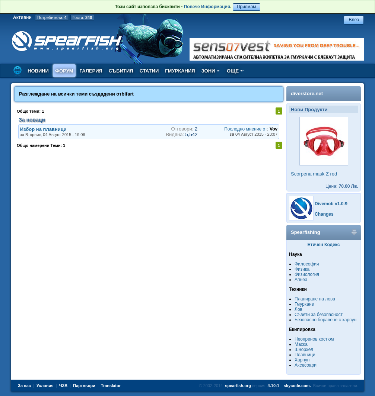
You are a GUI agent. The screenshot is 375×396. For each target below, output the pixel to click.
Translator (111, 385)
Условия (45, 385)
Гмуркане (304, 304)
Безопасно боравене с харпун (325, 319)
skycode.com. (297, 385)
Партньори (84, 385)
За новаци (32, 120)
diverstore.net (307, 93)
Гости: (82, 17)
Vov (273, 129)
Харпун (302, 360)
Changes (324, 214)
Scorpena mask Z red (314, 174)
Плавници (305, 354)
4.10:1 (273, 385)
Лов (298, 309)
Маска (301, 344)
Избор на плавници (43, 129)
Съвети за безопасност (319, 314)
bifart (127, 94)
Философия (307, 264)
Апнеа (301, 279)
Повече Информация (207, 6)
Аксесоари (306, 365)
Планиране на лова (315, 299)
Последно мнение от (245, 129)
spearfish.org (238, 385)
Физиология (307, 274)
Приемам (246, 6)
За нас (24, 385)
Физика (302, 269)
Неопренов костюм (314, 339)
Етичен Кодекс (324, 244)
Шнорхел (304, 349)
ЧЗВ (63, 385)
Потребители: (52, 17)
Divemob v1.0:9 (331, 203)
